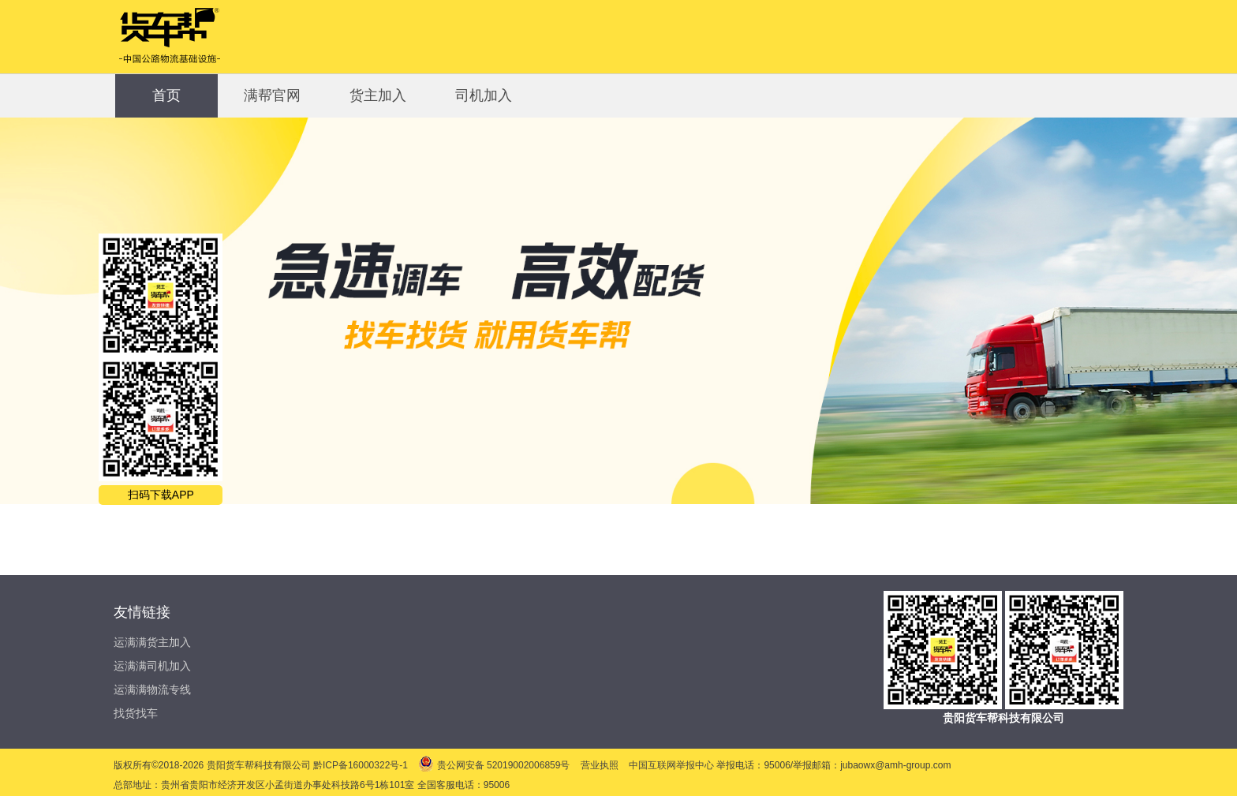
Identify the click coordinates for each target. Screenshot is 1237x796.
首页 (166, 95)
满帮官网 (272, 95)
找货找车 (136, 713)
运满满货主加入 (152, 642)
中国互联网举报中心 (672, 765)
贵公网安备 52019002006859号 (495, 765)
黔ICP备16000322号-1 (361, 765)
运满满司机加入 (152, 666)
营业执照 (601, 765)
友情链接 (142, 612)
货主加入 (377, 95)
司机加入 (483, 95)
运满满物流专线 (152, 689)
